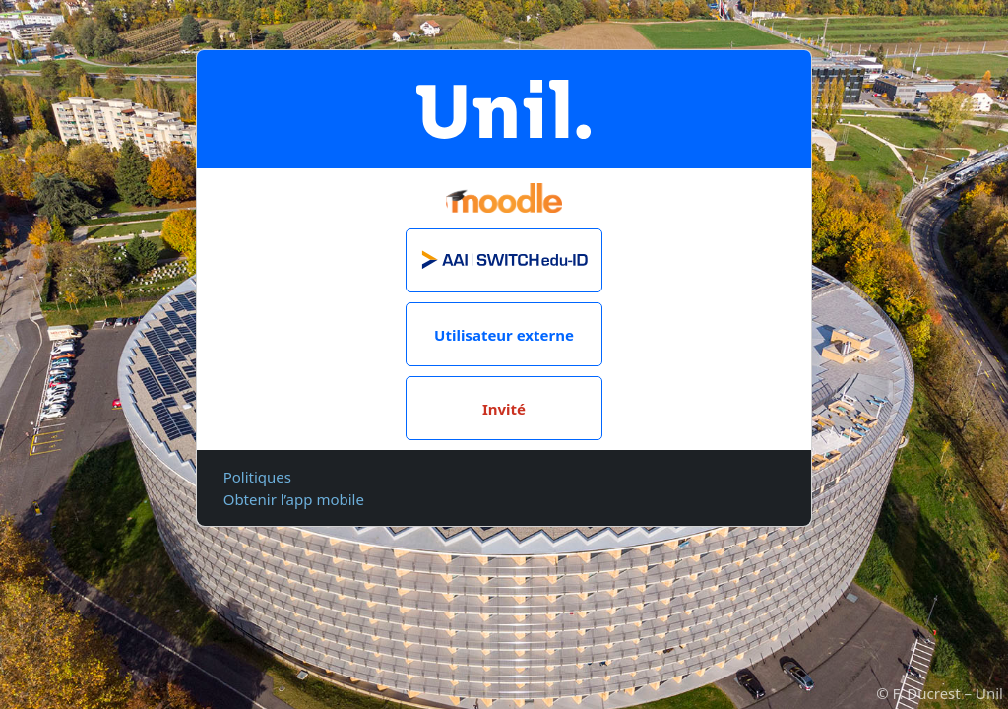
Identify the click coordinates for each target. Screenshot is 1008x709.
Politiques (257, 476)
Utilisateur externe (504, 335)
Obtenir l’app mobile (293, 499)
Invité (504, 409)
